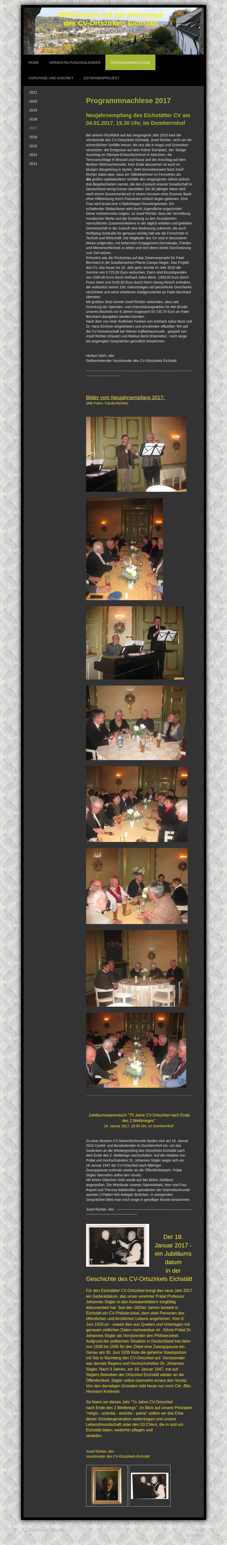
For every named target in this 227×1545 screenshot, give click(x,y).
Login (199, 1530)
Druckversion (37, 1530)
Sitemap (58, 1530)
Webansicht (194, 1535)
